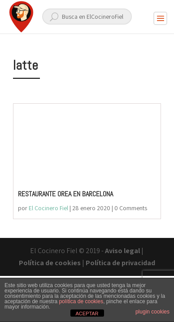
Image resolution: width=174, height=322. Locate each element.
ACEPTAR (86, 313)
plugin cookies (152, 312)
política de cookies (81, 301)
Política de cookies (50, 262)
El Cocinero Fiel (48, 208)
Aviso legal (122, 250)
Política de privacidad (120, 262)
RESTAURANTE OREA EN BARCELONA (65, 194)
